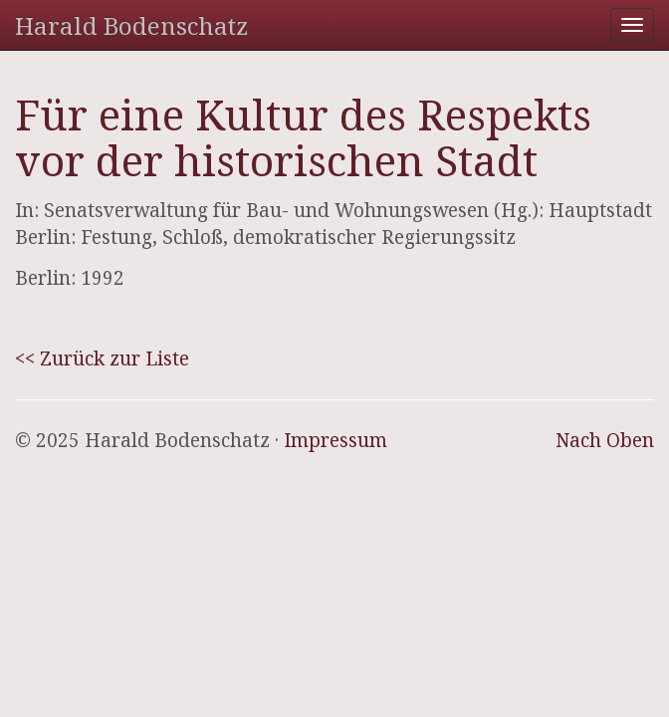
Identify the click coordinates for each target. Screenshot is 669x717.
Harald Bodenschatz (131, 25)
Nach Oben (605, 440)
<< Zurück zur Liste (102, 358)
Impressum (335, 440)
